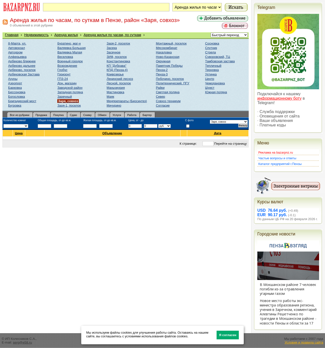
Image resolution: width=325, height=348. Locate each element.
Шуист (210, 88)
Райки (160, 88)
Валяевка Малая (69, 52)
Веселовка (65, 57)
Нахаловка (164, 52)
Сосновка (212, 43)
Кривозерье (115, 74)
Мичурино (114, 105)
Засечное (114, 52)
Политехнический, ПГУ (172, 83)
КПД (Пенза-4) (117, 70)
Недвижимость (36, 35)
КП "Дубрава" (116, 66)
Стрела (210, 52)
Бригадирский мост (22, 101)
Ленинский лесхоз (120, 79)
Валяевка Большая (71, 48)
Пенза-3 (162, 74)
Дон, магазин (66, 83)
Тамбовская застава (220, 61)
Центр (209, 79)
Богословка (16, 96)
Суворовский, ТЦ (217, 57)
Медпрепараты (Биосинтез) (127, 101)
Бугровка (14, 105)
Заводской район (69, 88)
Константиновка (118, 61)
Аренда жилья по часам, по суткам (112, 35)
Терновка (212, 70)
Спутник (211, 48)
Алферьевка (17, 57)
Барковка (15, 88)
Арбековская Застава (24, 74)
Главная (12, 35)
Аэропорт (15, 83)
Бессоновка (16, 92)
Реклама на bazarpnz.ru (275, 152)
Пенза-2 (162, 70)
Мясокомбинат (166, 48)
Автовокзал (16, 48)
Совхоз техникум (168, 101)
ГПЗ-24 (62, 79)
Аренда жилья (66, 35)
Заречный (64, 96)
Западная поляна (70, 92)
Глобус (62, 70)
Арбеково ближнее (22, 61)
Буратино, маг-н (69, 43)
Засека (112, 48)
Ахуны (13, 79)
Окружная (163, 61)
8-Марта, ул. (17, 43)
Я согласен (227, 335)
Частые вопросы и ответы (277, 158)
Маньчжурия (116, 88)
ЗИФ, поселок (117, 57)
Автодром (15, 52)
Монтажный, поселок (171, 43)
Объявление (112, 133)
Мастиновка (115, 92)
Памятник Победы (169, 66)
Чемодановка (215, 83)
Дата (218, 133)
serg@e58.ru (22, 342)
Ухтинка (211, 74)
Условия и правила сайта (303, 342)
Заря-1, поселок (69, 105)
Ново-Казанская (167, 57)
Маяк (110, 96)
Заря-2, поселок (118, 43)
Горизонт (63, 74)
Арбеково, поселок (22, 70)
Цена (19, 133)
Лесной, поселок (119, 83)
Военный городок (69, 61)
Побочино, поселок (170, 79)
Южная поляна (216, 92)
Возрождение (67, 66)
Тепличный (213, 66)
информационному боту (279, 98)
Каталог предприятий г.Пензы (280, 164)
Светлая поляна (168, 92)
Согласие (163, 105)
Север (160, 96)
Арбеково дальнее (21, 66)
